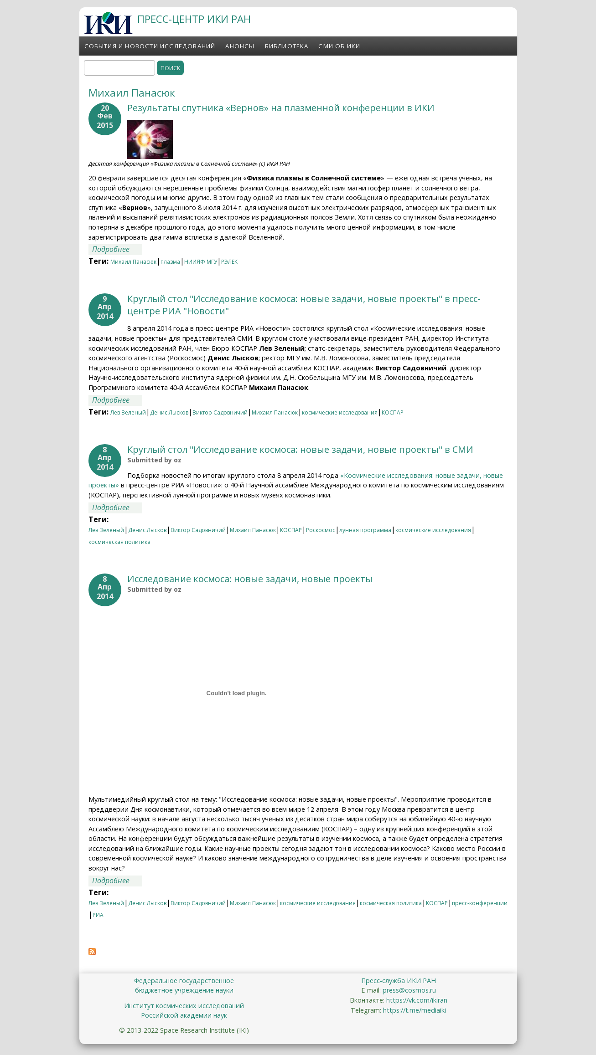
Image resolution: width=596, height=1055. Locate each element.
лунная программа (365, 530)
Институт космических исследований (184, 1005)
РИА (98, 915)
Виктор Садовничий (220, 412)
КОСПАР (393, 412)
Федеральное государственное (184, 980)
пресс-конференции (480, 903)
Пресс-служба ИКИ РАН (398, 980)
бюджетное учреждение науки (184, 990)
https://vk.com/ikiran (416, 1000)
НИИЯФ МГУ (200, 262)
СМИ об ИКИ (339, 46)
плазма (170, 262)
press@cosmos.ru (409, 990)
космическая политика (119, 542)
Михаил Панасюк (133, 262)
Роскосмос (320, 530)
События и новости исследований (150, 46)
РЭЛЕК (229, 262)
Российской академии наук (184, 1015)
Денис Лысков (169, 412)
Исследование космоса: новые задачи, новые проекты (250, 579)
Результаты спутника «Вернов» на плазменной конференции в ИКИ (281, 108)
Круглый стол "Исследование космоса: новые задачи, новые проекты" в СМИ (300, 449)
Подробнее (117, 249)
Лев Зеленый (128, 412)
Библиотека (287, 46)
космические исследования (340, 412)
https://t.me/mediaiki (414, 1010)
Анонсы (239, 46)
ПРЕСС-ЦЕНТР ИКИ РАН (194, 19)
